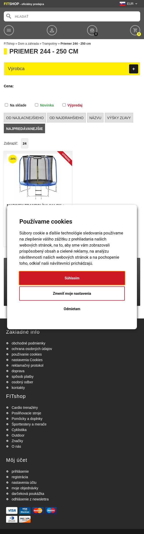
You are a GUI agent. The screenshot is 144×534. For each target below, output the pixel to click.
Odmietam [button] (72, 309)
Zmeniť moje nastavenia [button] (72, 293)
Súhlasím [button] (72, 278)
